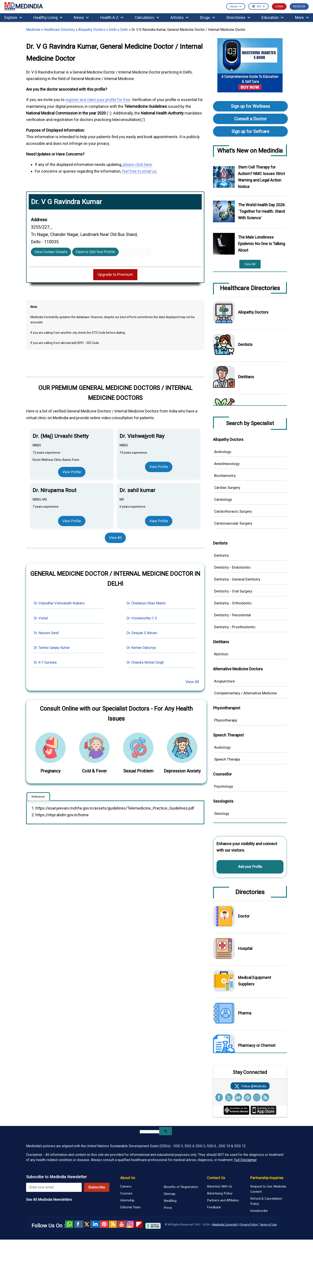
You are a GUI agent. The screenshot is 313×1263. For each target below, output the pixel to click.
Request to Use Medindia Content (268, 1189)
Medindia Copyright (225, 1224)
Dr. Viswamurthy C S (142, 618)
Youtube (121, 1224)
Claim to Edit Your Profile (95, 252)
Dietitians (246, 377)
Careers (126, 1186)
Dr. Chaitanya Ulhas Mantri (146, 603)
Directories (238, 17)
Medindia (33, 30)
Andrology (222, 452)
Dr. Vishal (41, 618)
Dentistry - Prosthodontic (234, 627)
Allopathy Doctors (91, 30)
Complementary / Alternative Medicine (245, 693)
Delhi (113, 30)
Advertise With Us (219, 1186)
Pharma (244, 1013)
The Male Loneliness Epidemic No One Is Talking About (261, 243)
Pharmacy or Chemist (256, 1045)
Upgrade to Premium (115, 274)
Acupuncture (224, 681)
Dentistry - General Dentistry (237, 579)
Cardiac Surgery (227, 487)
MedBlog (170, 1201)
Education (272, 17)
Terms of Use (268, 1224)
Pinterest (104, 1224)
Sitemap (169, 1194)
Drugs (207, 17)
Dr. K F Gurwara (45, 662)
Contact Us (216, 1178)
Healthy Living (47, 17)
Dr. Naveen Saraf (46, 633)
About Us (127, 1178)
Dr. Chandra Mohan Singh (145, 662)
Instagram (130, 1224)
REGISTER (299, 6)
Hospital (245, 948)
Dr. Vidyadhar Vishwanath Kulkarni (59, 603)
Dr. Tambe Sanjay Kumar (52, 648)
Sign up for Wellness (250, 106)
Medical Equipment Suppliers (254, 980)
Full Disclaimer (245, 1160)
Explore (13, 17)
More (302, 17)
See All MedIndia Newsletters (49, 1200)
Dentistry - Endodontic (232, 567)
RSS (113, 1224)
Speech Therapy (227, 759)
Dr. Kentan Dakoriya (141, 648)
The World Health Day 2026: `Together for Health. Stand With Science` (261, 211)
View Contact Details (51, 252)
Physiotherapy (225, 720)
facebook (78, 1224)
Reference (38, 796)
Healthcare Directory (59, 30)
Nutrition (221, 654)
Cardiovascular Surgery (233, 523)
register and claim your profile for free (97, 99)
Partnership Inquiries (266, 1178)
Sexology (221, 813)
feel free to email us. (139, 171)
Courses (126, 1193)
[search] (149, 1131)
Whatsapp (69, 1224)
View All (115, 538)
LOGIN (279, 6)
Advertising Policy (219, 1193)
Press (168, 1208)
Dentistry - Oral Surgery (233, 591)
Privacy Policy (249, 1224)
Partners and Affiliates (223, 1200)
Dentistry (221, 555)
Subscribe (96, 1187)
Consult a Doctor (250, 118)
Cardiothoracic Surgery (233, 511)
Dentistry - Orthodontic (233, 603)
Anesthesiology (227, 463)
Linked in (95, 1224)
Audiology (222, 747)
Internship (127, 1200)
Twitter (87, 1224)
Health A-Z (111, 17)
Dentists (245, 344)
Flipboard (139, 1224)
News (81, 17)
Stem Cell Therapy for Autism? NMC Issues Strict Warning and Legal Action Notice (261, 177)
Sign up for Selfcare (250, 131)
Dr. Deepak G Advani (142, 633)
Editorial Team (130, 1207)
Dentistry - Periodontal (232, 615)
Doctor (244, 916)
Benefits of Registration (181, 1187)
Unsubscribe (259, 1211)
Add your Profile (250, 867)
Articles (179, 17)
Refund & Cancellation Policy (266, 1201)
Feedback (214, 1207)
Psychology (223, 786)
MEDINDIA (23, 6)
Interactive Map (135, 252)
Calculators (147, 17)
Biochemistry (225, 475)
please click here (137, 164)
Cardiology (223, 499)
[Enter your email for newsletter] (54, 1187)
